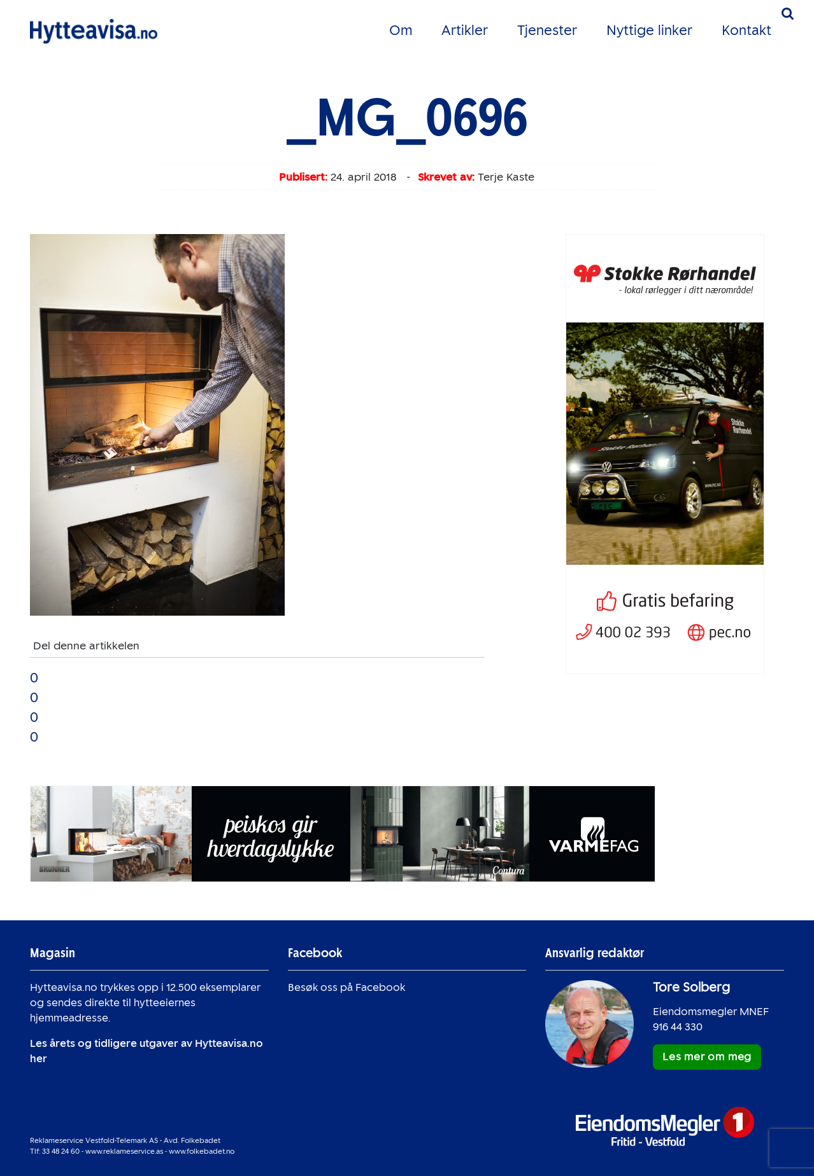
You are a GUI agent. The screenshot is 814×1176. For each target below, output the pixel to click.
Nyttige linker (649, 30)
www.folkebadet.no (201, 1151)
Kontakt (746, 30)
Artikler (464, 30)
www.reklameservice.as (124, 1151)
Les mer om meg (707, 1057)
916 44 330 (678, 1027)
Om (400, 30)
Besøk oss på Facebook (346, 987)
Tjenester (547, 30)
